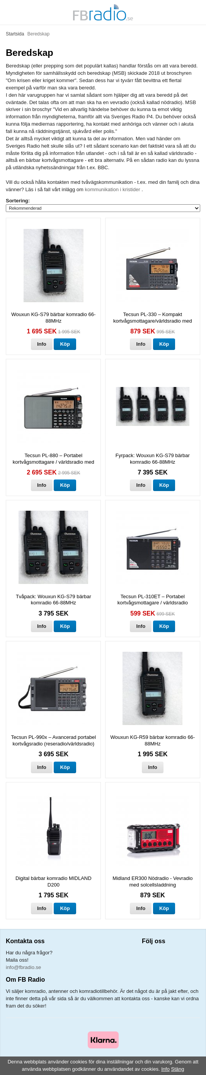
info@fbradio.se (23, 967)
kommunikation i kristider (113, 189)
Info (41, 344)
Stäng (177, 1069)
